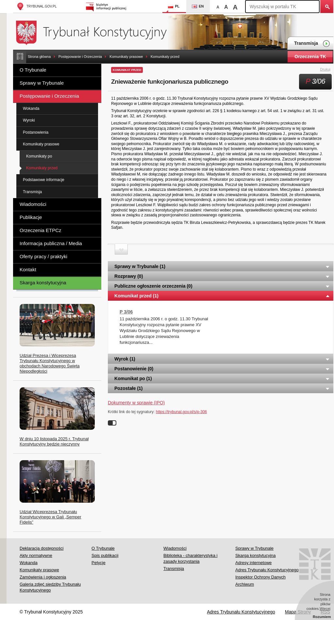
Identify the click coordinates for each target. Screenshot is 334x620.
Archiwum (244, 584)
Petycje (99, 562)
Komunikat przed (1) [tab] (222, 295)
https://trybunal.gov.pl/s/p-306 (181, 412)
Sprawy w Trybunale (42, 83)
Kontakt (28, 269)
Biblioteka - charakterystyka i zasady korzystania (190, 558)
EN (198, 6)
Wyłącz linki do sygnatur (112, 423)
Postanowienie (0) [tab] (222, 368)
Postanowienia (35, 132)
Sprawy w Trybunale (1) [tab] (222, 266)
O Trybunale (33, 70)
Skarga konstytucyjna (43, 282)
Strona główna (39, 57)
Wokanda (31, 108)
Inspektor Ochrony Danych (260, 577)
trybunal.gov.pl (36, 6)
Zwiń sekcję (121, 249)
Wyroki (29, 120)
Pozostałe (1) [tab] (222, 388)
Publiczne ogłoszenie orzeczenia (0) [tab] (222, 286)
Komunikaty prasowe (126, 57)
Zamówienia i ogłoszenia (43, 577)
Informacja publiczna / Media (51, 243)
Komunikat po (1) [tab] (222, 378)
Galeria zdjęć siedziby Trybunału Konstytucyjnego (50, 587)
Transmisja (312, 44)
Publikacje (31, 217)
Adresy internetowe (253, 562)
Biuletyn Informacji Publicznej (107, 6)
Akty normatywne (36, 555)
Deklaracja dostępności (41, 548)
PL (173, 6)
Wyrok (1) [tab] (222, 358)
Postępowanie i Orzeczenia (80, 57)
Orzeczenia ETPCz (40, 230)
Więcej (325, 609)
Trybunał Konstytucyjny (95, 31)
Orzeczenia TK (310, 56)
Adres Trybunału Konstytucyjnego (267, 569)
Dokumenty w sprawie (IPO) (136, 402)
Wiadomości (33, 204)
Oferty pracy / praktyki (43, 256)
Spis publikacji (105, 555)
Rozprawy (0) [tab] (222, 276)
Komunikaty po (39, 156)
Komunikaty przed (165, 57)
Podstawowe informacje (43, 179)
